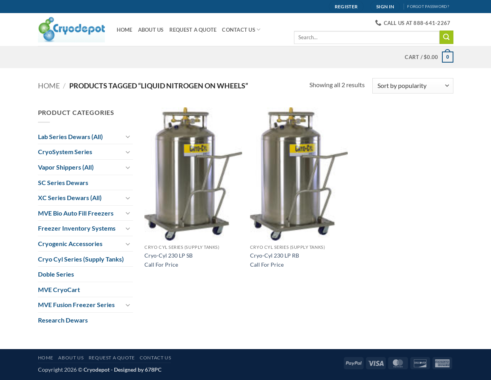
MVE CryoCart (59, 289)
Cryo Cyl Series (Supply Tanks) (81, 259)
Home (125, 30)
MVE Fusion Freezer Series (76, 304)
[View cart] (429, 57)
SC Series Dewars (63, 182)
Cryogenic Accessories (70, 243)
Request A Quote (193, 30)
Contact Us (241, 29)
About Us (151, 30)
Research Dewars (63, 320)
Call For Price (161, 264)
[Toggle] (128, 136)
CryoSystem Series (65, 151)
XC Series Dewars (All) (70, 197)
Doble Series (56, 274)
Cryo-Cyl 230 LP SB (168, 255)
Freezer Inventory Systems (77, 228)
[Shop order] (412, 86)
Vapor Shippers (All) (66, 167)
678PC (153, 369)
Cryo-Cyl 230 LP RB (274, 255)
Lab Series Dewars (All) (70, 136)
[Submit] (446, 37)
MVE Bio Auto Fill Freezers (76, 213)
